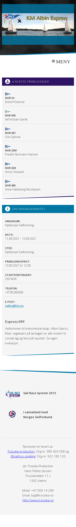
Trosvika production (21, 451)
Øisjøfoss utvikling (23, 456)
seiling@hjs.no (14, 306)
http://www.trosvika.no (38, 500)
